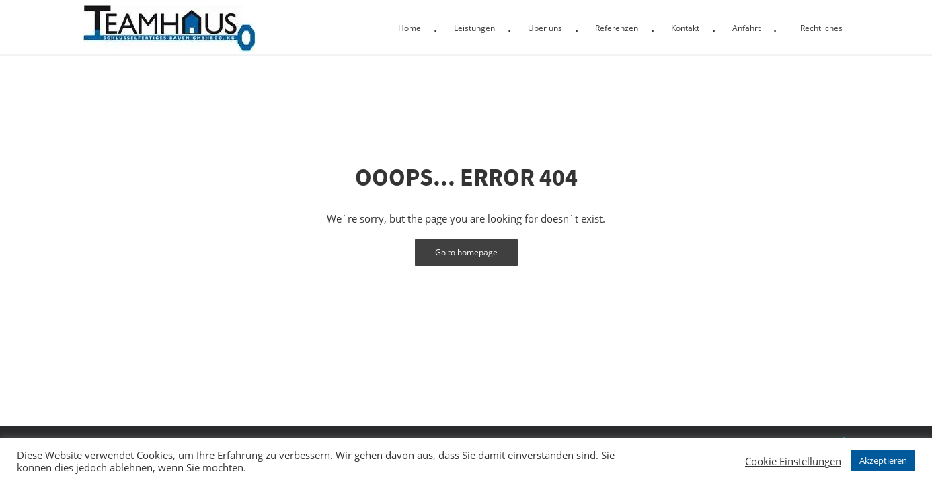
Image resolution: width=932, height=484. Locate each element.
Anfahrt (746, 28)
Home (409, 28)
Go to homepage (466, 252)
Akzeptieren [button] (883, 460)
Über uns (545, 28)
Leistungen (474, 28)
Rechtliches (821, 28)
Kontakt (685, 28)
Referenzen (616, 28)
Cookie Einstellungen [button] (793, 461)
